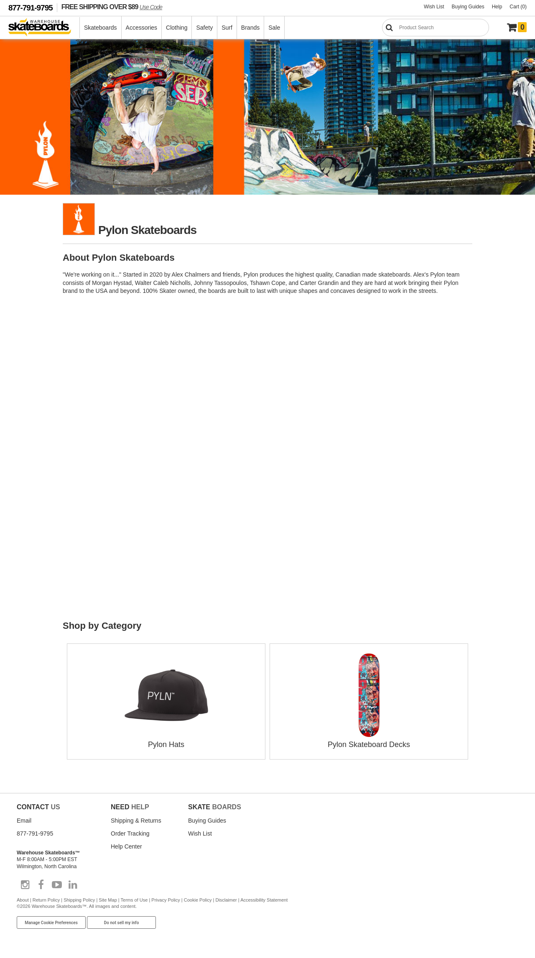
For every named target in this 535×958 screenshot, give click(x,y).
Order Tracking (130, 833)
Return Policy (46, 899)
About (23, 899)
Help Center (126, 846)
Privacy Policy (165, 899)
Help (497, 7)
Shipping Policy (79, 899)
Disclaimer (226, 899)
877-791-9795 (30, 7)
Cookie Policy (198, 899)
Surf (227, 27)
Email (24, 820)
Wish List (434, 7)
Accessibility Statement (264, 899)
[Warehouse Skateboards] (44, 27)
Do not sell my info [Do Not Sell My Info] (121, 922)
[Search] (435, 27)
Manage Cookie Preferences (51, 922)
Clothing (176, 27)
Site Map (108, 899)
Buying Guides (468, 7)
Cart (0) (518, 7)
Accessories (141, 27)
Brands (250, 27)
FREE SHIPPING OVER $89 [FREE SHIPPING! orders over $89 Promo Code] (111, 6)
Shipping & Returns (136, 820)
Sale (274, 27)
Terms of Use (134, 899)
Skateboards (100, 27)
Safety (204, 27)
